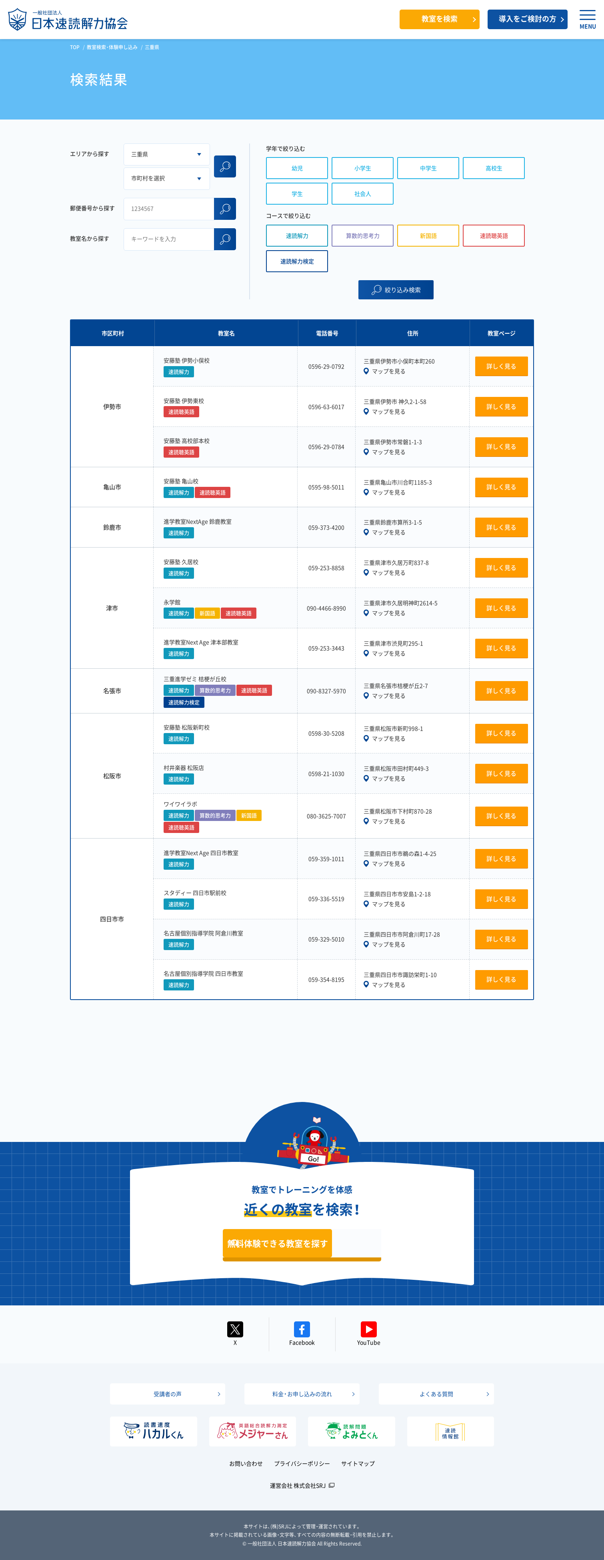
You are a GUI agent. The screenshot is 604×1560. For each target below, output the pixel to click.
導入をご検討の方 (527, 18)
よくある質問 (436, 1394)
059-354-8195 (326, 979)
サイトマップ (358, 1463)
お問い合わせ (246, 1463)
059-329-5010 (326, 939)
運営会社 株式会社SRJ (298, 1485)
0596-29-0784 (326, 446)
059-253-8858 (326, 568)
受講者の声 (168, 1394)
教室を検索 (440, 18)
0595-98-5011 (326, 487)
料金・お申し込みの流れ (302, 1394)
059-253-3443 (326, 648)
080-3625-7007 (326, 816)
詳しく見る (501, 366)
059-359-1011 (326, 859)
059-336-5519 (326, 899)
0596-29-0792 (326, 366)
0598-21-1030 (326, 773)
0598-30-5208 (326, 733)
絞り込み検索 (403, 289)
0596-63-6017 (326, 406)
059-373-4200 (326, 527)
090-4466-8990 (326, 608)
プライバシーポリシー (302, 1463)
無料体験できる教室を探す (277, 1243)
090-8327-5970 (326, 691)
